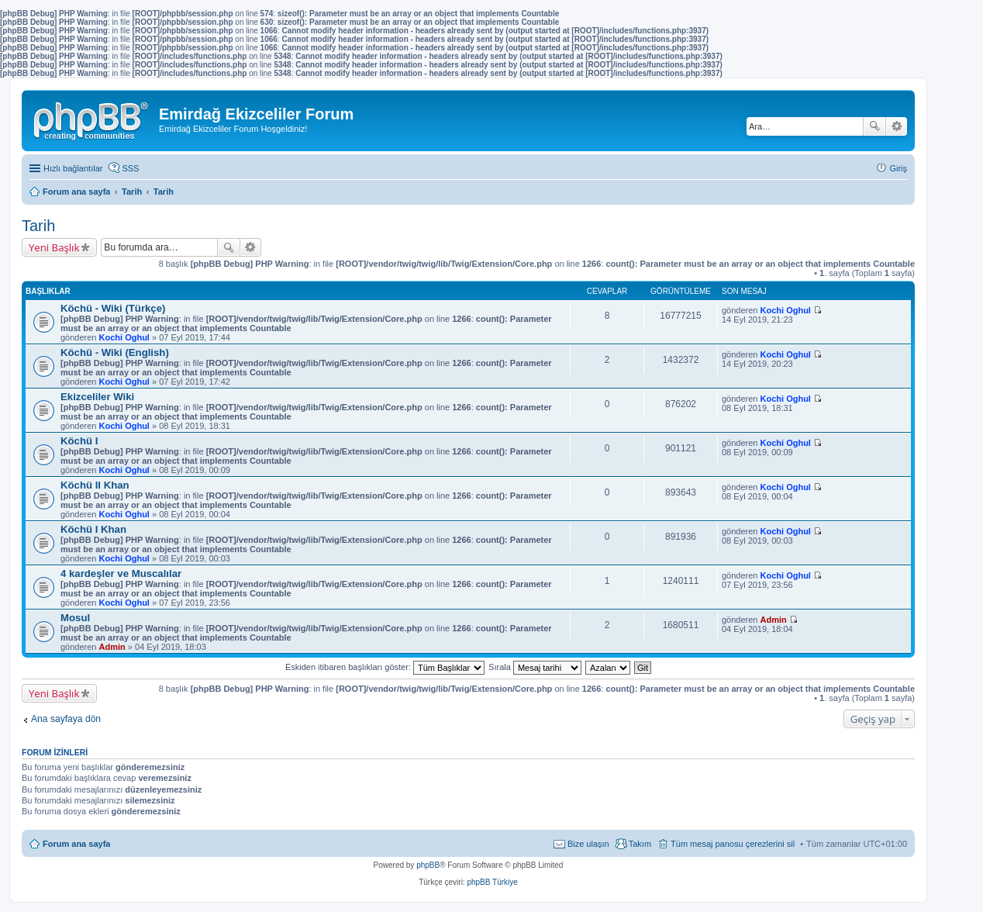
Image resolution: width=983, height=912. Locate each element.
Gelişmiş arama (896, 126)
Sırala (534, 667)
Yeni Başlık (54, 247)
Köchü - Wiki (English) (114, 352)
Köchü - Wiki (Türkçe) (112, 308)
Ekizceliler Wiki (97, 396)
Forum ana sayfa (76, 843)
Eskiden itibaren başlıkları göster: (385, 667)
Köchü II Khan (94, 485)
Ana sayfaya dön (66, 718)
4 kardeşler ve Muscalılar (120, 573)
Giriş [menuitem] (898, 168)
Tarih (38, 225)
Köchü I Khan (93, 529)
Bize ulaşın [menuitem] (588, 843)
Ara (874, 126)
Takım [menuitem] (640, 843)
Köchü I (79, 441)
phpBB (428, 865)
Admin (112, 646)
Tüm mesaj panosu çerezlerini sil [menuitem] (733, 843)
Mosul (75, 618)
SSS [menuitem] (130, 168)
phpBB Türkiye (492, 882)
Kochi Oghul (124, 337)
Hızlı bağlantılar (72, 168)
